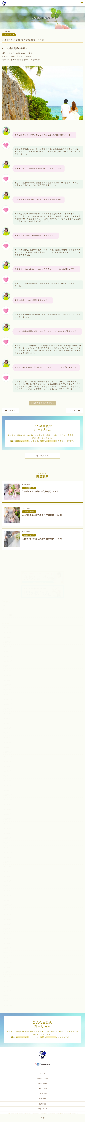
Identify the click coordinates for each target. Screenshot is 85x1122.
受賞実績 (42, 1104)
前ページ (10, 411)
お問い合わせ (42, 1109)
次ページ (75, 411)
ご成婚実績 (42, 1094)
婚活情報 (42, 1099)
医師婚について (42, 1078)
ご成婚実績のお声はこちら (42, 403)
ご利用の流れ (42, 1088)
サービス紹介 (42, 1083)
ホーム (42, 1073)
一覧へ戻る (42, 456)
